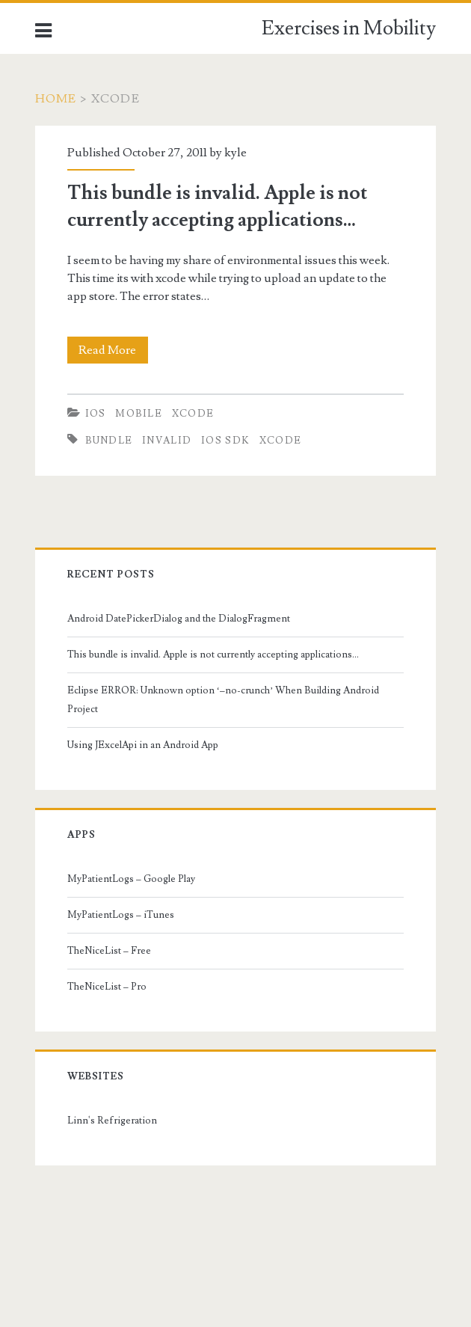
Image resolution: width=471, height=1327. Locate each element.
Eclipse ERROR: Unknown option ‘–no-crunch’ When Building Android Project (223, 699)
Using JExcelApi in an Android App (142, 745)
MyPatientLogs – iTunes (120, 915)
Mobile (138, 414)
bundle (109, 441)
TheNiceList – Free (109, 951)
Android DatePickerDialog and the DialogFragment (178, 619)
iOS (95, 414)
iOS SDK (225, 441)
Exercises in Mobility (349, 28)
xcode (280, 441)
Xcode (193, 414)
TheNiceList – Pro (107, 987)
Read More (111, 350)
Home (56, 98)
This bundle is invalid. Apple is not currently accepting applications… (213, 655)
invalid (166, 441)
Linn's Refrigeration (112, 1121)
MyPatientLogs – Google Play (131, 879)
